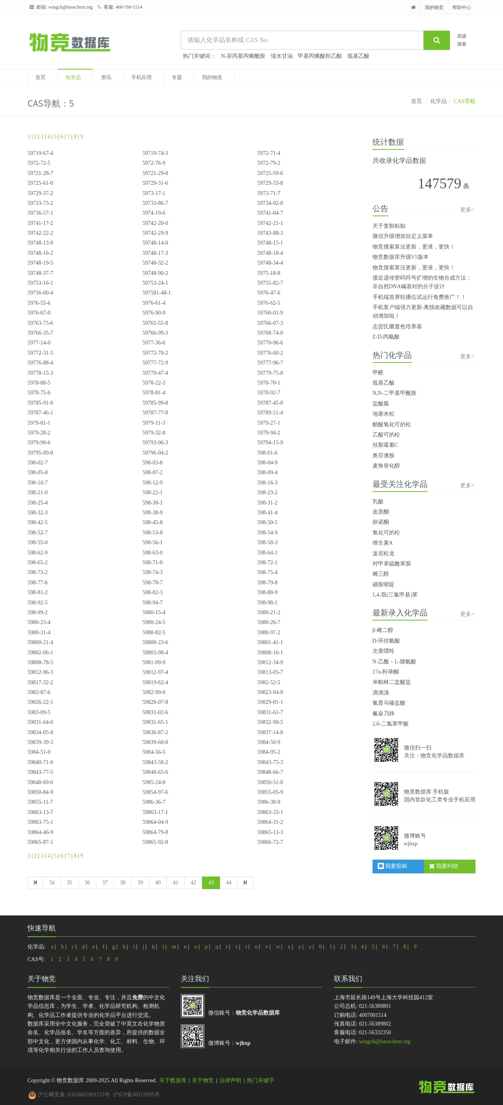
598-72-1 (267, 562)
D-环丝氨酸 (386, 641)
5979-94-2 (268, 433)
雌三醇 (381, 574)
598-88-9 (267, 592)
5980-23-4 (39, 622)
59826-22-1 (40, 702)
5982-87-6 (39, 692)
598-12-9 (152, 483)
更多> (467, 210)
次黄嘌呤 (384, 651)
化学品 (73, 77)
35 (69, 883)
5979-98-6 (39, 443)
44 (228, 883)
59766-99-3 (155, 333)
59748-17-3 (155, 253)
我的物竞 (434, 7)
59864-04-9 (155, 822)
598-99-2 (38, 612)
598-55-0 (38, 542)
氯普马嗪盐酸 (389, 703)
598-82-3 (152, 592)
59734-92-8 (270, 203)
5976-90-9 (153, 313)
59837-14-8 (270, 732)
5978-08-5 (39, 383)
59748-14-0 (155, 243)
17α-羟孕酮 (386, 672)
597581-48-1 (156, 293)
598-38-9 (152, 513)
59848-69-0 (40, 782)
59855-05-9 (270, 792)
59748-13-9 (40, 243)
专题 (177, 77)
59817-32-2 (40, 682)
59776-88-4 (40, 363)
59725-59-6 (270, 173)
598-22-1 (152, 492)
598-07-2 (152, 472)
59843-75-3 (270, 762)
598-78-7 (152, 583)
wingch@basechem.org (70, 7)
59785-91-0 (40, 403)
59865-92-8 (155, 842)
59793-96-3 (155, 443)
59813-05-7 (270, 672)
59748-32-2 (155, 263)
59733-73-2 (40, 203)
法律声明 (230, 1080)
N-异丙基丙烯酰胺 (243, 56)
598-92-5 (38, 603)
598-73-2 (38, 572)
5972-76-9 (153, 163)
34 (52, 883)
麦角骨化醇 (386, 466)
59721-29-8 (155, 173)
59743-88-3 (270, 233)
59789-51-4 (270, 413)
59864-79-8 (155, 832)
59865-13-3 (270, 832)
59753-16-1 (40, 283)
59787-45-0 (270, 403)
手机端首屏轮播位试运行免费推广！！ (419, 297)
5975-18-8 (268, 273)
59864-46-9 (40, 832)
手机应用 (141, 77)
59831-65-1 (155, 722)
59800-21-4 (40, 642)
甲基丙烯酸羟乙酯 (320, 56)
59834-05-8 (40, 732)
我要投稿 (393, 866)
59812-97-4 (155, 672)
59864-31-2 (270, 822)
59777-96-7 (270, 363)
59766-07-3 (270, 323)
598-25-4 (38, 503)
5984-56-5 (153, 752)
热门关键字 (260, 1080)
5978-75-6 (39, 393)
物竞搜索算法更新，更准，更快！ (414, 247)
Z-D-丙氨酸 (386, 337)
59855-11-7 (40, 802)
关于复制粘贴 (389, 226)
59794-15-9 (270, 443)
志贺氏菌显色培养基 (397, 327)
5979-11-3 (153, 423)
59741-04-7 (270, 213)
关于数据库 (173, 1080)
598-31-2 (267, 503)
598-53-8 (152, 533)
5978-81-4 (153, 393)
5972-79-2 (268, 163)
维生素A (383, 543)
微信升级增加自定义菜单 (403, 236)
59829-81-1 (270, 702)
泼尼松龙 (384, 553)
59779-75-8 (270, 373)
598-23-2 (267, 492)
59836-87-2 (155, 732)
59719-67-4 (40, 153)
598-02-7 (38, 463)
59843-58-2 (155, 762)
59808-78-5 (40, 662)
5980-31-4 (39, 632)
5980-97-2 (268, 632)
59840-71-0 (40, 762)
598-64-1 (267, 553)
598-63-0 (152, 553)
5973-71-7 (268, 193)
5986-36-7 (153, 802)
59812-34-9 (270, 662)
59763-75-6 (40, 323)
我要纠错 (444, 866)
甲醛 (378, 373)
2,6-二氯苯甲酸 (391, 724)
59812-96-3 (40, 672)
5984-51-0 (39, 752)
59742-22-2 (40, 233)
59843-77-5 (40, 772)
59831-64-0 (40, 722)
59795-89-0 (40, 453)
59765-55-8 (155, 323)
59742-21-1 (270, 223)
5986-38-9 (268, 802)
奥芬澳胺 (384, 456)
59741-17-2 (40, 223)
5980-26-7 (268, 622)
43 (211, 883)
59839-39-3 (40, 742)
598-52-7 (38, 533)
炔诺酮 (381, 522)
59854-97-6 (155, 792)
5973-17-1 (153, 193)
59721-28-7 (40, 173)
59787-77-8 (155, 413)
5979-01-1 (39, 423)
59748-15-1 (270, 243)
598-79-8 (267, 583)
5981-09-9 (153, 662)
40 (158, 883)
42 (193, 883)
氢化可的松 (386, 533)
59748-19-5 (40, 263)
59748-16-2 (40, 253)
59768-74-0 (270, 333)
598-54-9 (267, 533)
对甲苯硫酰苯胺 (392, 564)
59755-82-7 (270, 283)
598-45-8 (152, 522)
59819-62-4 (155, 682)
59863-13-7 (40, 812)
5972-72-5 (39, 163)
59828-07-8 (155, 702)
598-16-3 (267, 483)
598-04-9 (267, 463)
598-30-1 (152, 503)
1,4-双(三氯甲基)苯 (395, 595)
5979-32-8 (153, 433)
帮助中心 (461, 7)
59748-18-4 (270, 253)
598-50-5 (267, 522)
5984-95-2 (268, 752)
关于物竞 (203, 1080)
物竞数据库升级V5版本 (401, 257)
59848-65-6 (155, 772)
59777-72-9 (155, 363)
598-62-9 (38, 553)
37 (105, 883)
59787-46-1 (40, 413)
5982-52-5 (268, 682)
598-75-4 (267, 572)
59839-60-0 (155, 742)
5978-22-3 (153, 383)
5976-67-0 (39, 313)
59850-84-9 (40, 792)
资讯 (106, 77)
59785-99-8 (155, 403)
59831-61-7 (270, 712)
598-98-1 (267, 603)
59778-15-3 (40, 373)
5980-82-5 (153, 632)
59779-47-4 (155, 373)
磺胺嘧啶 (384, 584)
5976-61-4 (153, 303)
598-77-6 (38, 583)
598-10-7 (38, 483)
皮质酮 (381, 512)
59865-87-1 (40, 842)
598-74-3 (152, 572)
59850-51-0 (270, 782)
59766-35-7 (40, 333)
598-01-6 (267, 453)
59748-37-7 (40, 273)
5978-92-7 (268, 393)
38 (122, 883)
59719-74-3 (155, 153)
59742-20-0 (155, 223)
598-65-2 (38, 562)
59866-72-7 (270, 842)
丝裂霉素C (385, 445)
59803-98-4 (155, 653)
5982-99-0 (153, 692)
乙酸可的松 (386, 435)
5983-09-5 (39, 712)
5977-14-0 (39, 343)
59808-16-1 (270, 653)
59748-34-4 (270, 263)
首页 (40, 77)
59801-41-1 (270, 642)
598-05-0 (38, 472)
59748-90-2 (155, 273)
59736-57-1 (40, 213)
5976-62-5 (268, 303)
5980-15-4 (153, 612)
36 (87, 883)
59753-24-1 (155, 283)
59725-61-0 (40, 183)
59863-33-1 (270, 812)
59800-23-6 (155, 642)
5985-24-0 (153, 782)
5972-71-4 (268, 153)
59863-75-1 (40, 822)
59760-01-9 (270, 313)
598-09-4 (267, 472)
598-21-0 (38, 492)
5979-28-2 (39, 433)
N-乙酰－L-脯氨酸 (395, 662)
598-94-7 (152, 603)
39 (140, 883)
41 (175, 883)
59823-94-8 (270, 692)
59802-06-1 (40, 653)
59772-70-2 (155, 353)
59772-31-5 (40, 353)
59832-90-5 (270, 722)
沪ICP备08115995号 (136, 1095)
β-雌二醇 (383, 630)
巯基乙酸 (358, 56)
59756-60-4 (40, 293)
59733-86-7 (155, 203)
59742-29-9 (155, 233)
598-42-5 (38, 522)
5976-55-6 (39, 303)
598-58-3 (267, 542)
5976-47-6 (268, 293)
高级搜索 (461, 39)
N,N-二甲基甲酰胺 (395, 393)
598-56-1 (152, 542)
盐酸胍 (381, 404)
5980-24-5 (153, 622)
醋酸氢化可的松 (392, 424)
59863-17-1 (155, 812)
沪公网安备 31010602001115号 (69, 1095)
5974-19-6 (153, 213)
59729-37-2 (40, 193)
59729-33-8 (270, 183)
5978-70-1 (268, 383)
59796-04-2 (155, 453)
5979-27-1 (268, 423)
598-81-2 (38, 592)
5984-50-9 (268, 742)
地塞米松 (384, 414)
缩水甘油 (282, 56)
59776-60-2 (270, 353)
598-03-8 (152, 463)
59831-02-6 (155, 712)
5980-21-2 (268, 612)
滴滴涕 (381, 693)
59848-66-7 (270, 772)
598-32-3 (38, 513)
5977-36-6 (153, 343)
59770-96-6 (270, 343)
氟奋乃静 (384, 713)
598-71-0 (152, 562)
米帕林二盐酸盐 (392, 682)
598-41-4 (267, 513)
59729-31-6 (155, 183)
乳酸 (378, 502)
